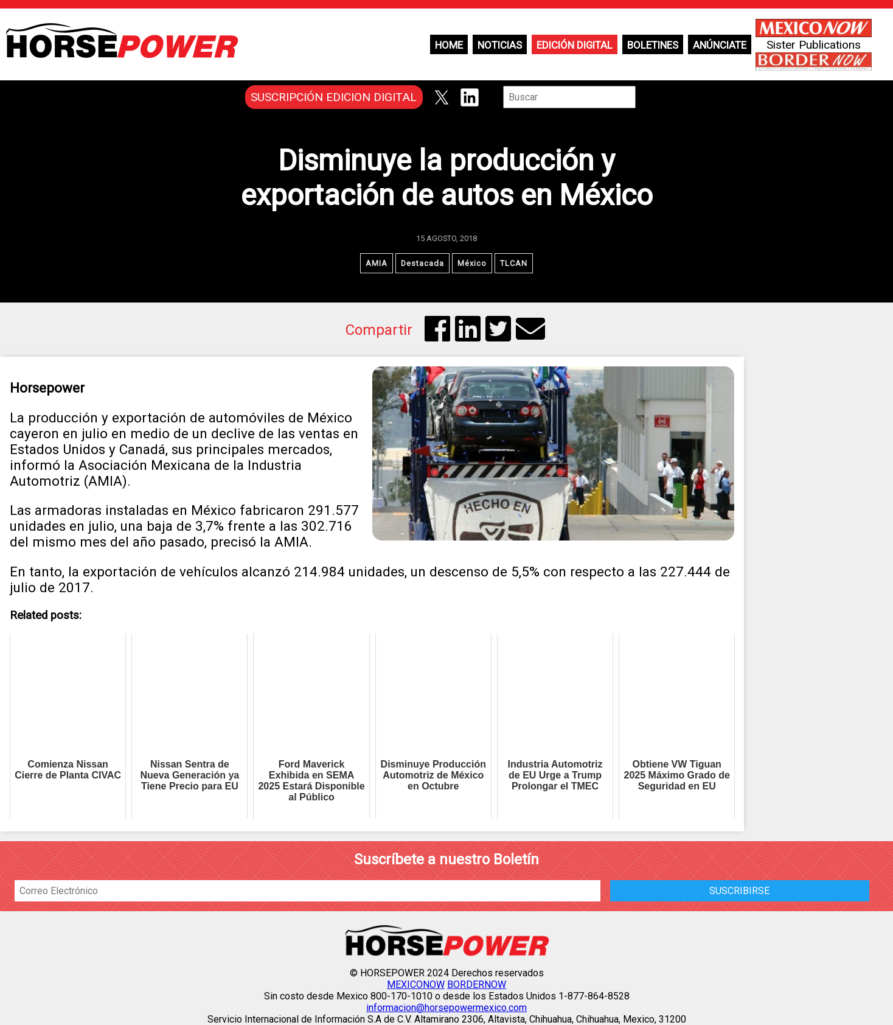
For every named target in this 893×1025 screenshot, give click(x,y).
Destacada (422, 263)
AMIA (376, 263)
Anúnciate (719, 45)
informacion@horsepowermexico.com (446, 1007)
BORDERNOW (476, 984)
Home (449, 45)
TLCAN (513, 263)
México (472, 263)
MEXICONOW (416, 984)
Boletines (652, 45)
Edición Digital (575, 45)
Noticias (500, 45)
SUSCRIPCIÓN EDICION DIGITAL (334, 97)
